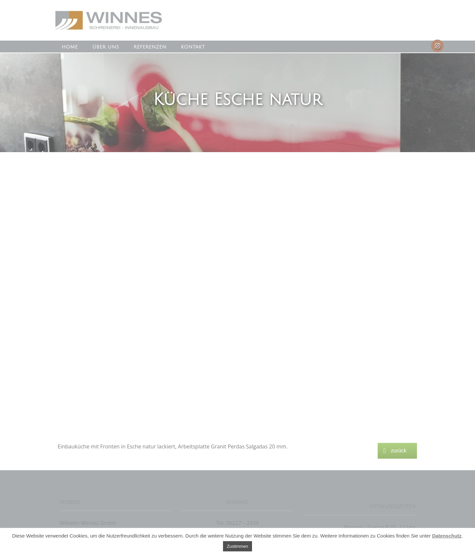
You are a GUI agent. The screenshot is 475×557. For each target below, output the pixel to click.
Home (70, 47)
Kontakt (193, 47)
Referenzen (150, 47)
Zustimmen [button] (237, 546)
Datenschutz (446, 536)
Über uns (105, 47)
